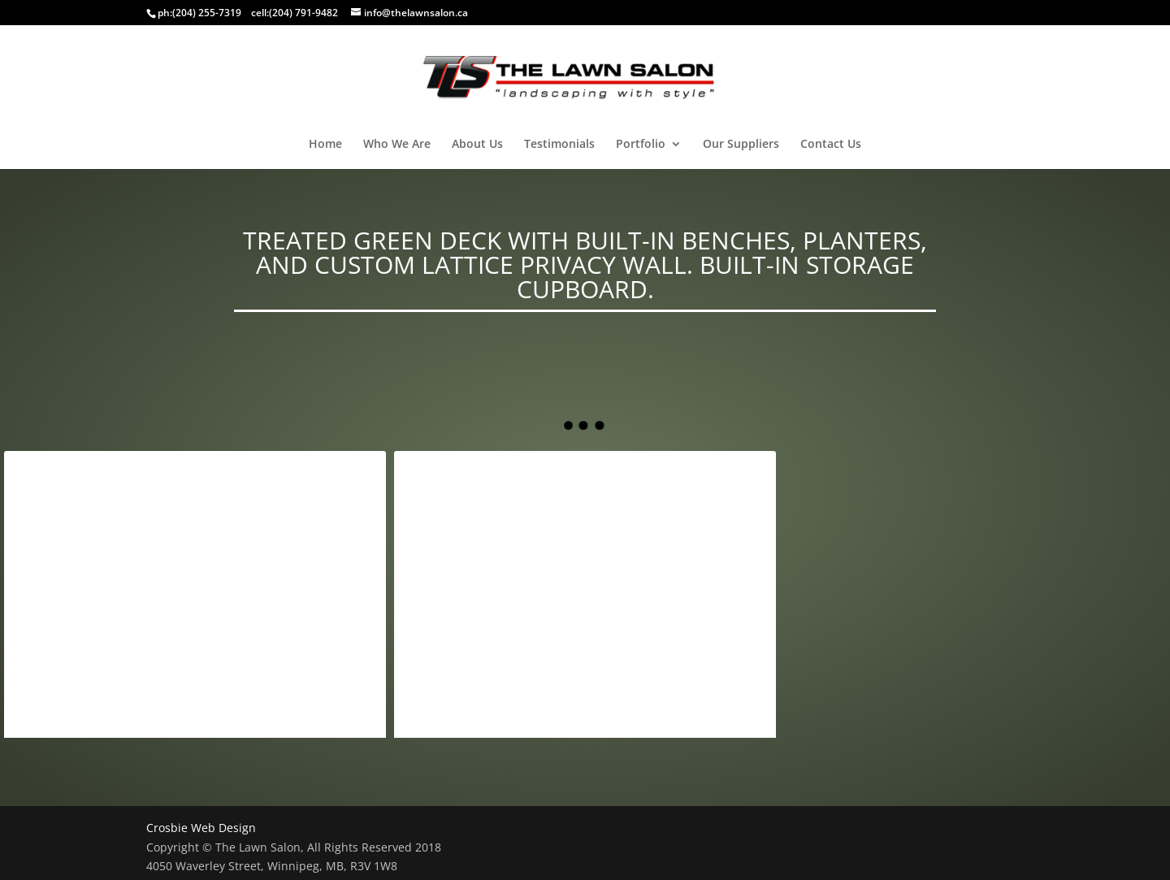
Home (325, 144)
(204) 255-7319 (206, 13)
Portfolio (640, 144)
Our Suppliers (741, 144)
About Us (477, 144)
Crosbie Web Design (201, 827)
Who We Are (397, 144)
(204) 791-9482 (303, 13)
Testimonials (559, 144)
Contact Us (830, 144)
